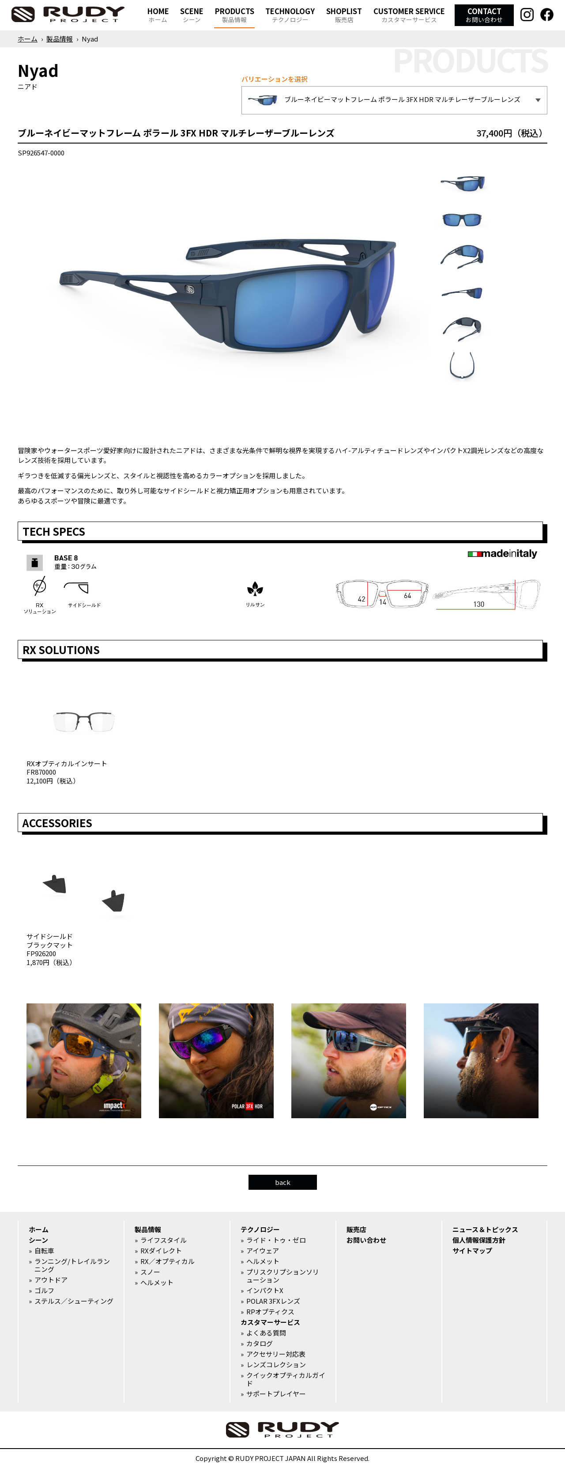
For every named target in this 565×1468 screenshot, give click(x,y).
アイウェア (262, 1251)
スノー (150, 1272)
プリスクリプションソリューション (282, 1276)
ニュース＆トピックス (485, 1229)
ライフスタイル (163, 1240)
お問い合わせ (366, 1240)
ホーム (28, 38)
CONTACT (484, 15)
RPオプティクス (270, 1312)
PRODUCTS (234, 15)
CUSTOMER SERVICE (409, 15)
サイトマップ (472, 1251)
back (282, 1182)
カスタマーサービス (270, 1322)
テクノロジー (260, 1229)
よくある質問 (266, 1333)
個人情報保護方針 (478, 1240)
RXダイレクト (161, 1251)
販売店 (356, 1229)
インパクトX (264, 1290)
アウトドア (51, 1280)
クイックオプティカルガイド (285, 1379)
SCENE (191, 15)
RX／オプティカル (167, 1261)
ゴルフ (44, 1290)
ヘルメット (156, 1282)
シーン (38, 1240)
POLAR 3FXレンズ (273, 1301)
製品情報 (59, 38)
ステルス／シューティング (73, 1301)
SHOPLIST (344, 15)
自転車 (44, 1251)
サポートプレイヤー (276, 1394)
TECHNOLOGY (290, 15)
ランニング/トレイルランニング (72, 1265)
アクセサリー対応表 (275, 1354)
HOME (158, 15)
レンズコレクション (276, 1365)
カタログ (259, 1343)
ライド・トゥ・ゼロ (276, 1240)
